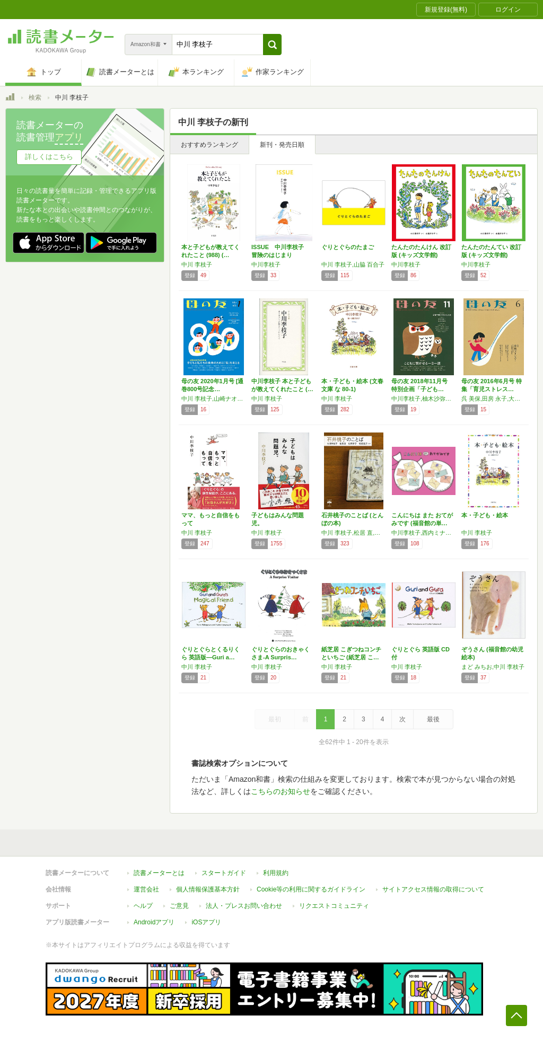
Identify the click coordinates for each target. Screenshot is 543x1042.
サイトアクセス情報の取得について (433, 889)
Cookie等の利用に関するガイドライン (311, 889)
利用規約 (275, 873)
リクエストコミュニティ (334, 906)
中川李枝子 (266, 264)
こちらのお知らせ (280, 791)
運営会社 (146, 889)
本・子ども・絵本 (484, 515)
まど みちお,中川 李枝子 (492, 667)
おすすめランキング (209, 144)
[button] (272, 44)
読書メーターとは (159, 873)
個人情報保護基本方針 (208, 889)
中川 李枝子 (196, 264)
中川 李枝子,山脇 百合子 (352, 264)
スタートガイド (224, 873)
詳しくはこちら (49, 157)
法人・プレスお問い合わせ (244, 906)
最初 (274, 719)
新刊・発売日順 (282, 144)
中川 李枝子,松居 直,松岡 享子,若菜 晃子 (353, 532)
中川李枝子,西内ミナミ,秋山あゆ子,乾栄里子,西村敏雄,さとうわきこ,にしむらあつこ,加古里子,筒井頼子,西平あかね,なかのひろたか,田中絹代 (423, 532)
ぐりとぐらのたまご (347, 247)
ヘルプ (143, 906)
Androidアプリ (154, 922)
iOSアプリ (206, 922)
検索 (35, 97)
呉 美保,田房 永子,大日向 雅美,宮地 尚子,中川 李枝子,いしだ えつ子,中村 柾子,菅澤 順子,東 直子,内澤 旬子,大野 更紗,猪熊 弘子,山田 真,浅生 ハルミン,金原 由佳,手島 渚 (493, 398)
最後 (433, 719)
